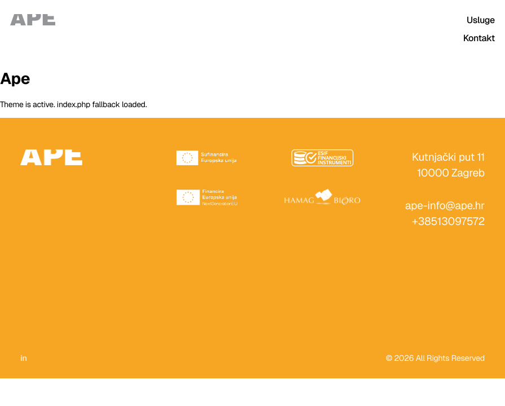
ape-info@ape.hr (445, 205)
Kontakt (479, 38)
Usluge (481, 20)
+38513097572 (448, 221)
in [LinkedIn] (23, 359)
